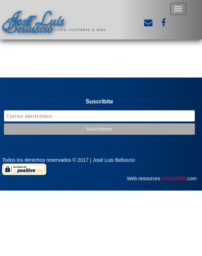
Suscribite (99, 101)
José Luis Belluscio (32, 24)
